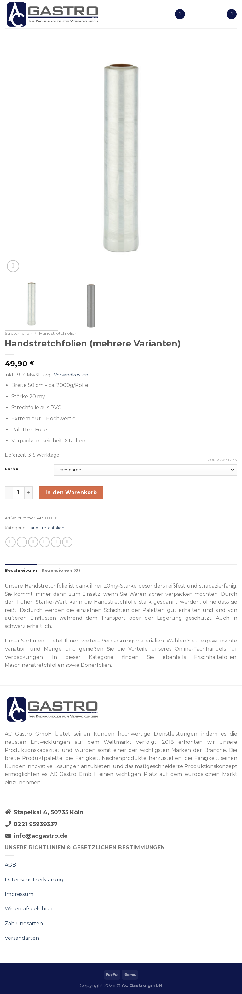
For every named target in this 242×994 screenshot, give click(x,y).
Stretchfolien (18, 333)
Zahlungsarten (24, 923)
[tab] (21, 570)
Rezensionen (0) (61, 570)
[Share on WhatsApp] (10, 542)
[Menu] (180, 14)
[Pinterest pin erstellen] (56, 542)
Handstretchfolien (58, 333)
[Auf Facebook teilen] (22, 542)
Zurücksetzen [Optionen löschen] (222, 460)
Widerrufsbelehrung (31, 909)
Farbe (11, 469)
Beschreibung (21, 570)
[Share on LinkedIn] (67, 542)
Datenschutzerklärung (34, 880)
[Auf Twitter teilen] (33, 542)
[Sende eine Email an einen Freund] (44, 542)
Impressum (19, 894)
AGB (10, 865)
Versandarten (22, 938)
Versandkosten (71, 375)
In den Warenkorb (71, 492)
